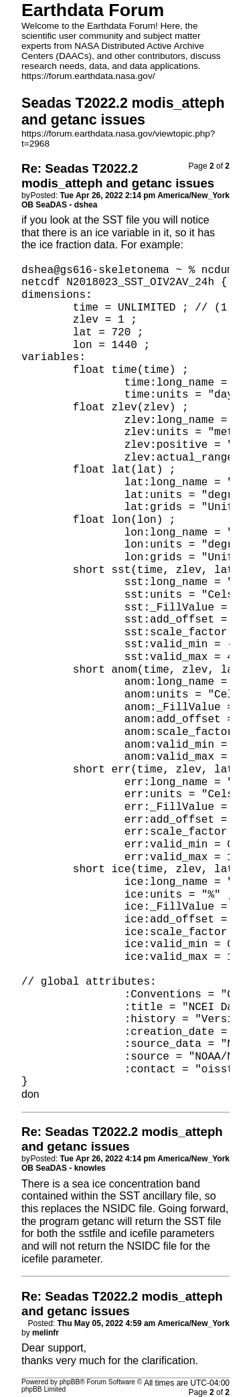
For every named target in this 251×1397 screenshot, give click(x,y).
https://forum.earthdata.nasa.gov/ (88, 76)
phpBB (70, 1382)
